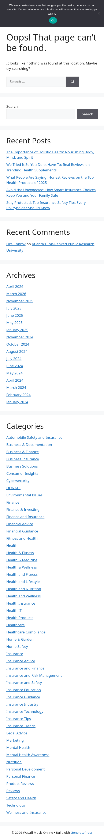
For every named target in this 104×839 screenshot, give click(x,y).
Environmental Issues (24, 495)
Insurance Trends (21, 725)
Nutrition (14, 761)
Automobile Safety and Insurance (34, 437)
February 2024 (18, 394)
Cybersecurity (17, 480)
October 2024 (17, 344)
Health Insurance (20, 603)
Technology (16, 805)
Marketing (15, 740)
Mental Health (18, 747)
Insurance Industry (22, 704)
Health (12, 545)
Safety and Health (21, 798)
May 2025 (14, 322)
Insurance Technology (24, 711)
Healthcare (15, 624)
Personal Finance (20, 776)
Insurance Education (23, 689)
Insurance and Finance (25, 668)
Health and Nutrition (23, 588)
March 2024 (16, 387)
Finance (12, 502)
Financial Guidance (22, 531)
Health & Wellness (21, 567)
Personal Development (25, 769)
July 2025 (14, 308)
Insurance (14, 653)
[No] (99, 13)
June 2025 (14, 315)
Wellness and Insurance (26, 812)
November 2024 (19, 337)
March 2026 (16, 293)
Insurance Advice (20, 660)
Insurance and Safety (24, 682)
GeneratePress (82, 832)
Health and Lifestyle (23, 581)
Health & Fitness (20, 552)
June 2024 (14, 365)
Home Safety (17, 646)
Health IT (14, 610)
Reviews (13, 790)
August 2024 (16, 351)
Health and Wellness (23, 596)
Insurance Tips (18, 718)
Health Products (19, 617)
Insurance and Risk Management (34, 675)
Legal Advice (16, 733)
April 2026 (14, 286)
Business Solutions (22, 466)
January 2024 (17, 401)
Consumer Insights (22, 473)
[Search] (72, 82)
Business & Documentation (29, 444)
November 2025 (19, 300)
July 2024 (14, 358)
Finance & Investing (23, 509)
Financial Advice (19, 523)
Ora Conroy (16, 243)
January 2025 (17, 329)
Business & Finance (22, 451)
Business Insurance (22, 459)
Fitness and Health (22, 538)
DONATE (13, 487)
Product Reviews (20, 783)
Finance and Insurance (25, 516)
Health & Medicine (21, 559)
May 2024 (14, 373)
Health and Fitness (22, 574)
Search (12, 106)
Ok (53, 20)
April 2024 (14, 380)
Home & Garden (20, 639)
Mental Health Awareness (27, 754)
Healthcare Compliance (25, 632)
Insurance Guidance (23, 697)
